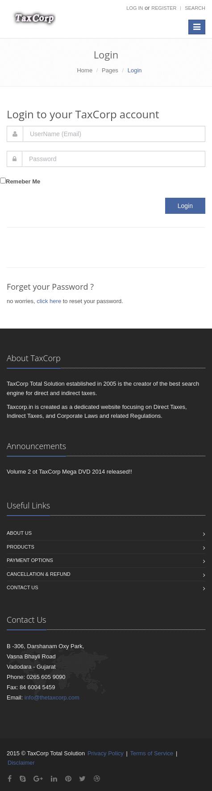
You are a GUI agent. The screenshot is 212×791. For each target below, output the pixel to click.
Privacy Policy (105, 753)
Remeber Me (23, 181)
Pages (110, 70)
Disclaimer (21, 762)
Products (20, 547)
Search (195, 8)
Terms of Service (151, 753)
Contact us (22, 587)
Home (84, 70)
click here (49, 301)
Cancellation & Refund (39, 574)
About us (19, 533)
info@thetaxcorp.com (52, 697)
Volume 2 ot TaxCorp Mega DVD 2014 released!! (69, 471)
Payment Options (30, 560)
